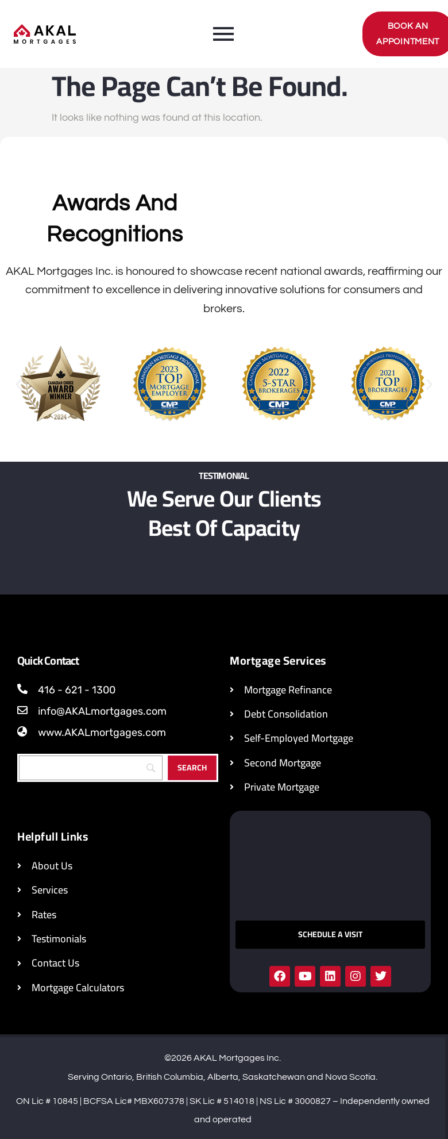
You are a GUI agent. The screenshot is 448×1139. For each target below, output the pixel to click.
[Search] (91, 768)
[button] (18, 384)
